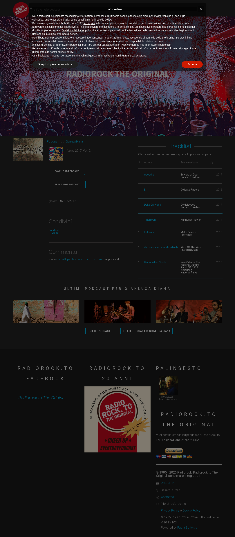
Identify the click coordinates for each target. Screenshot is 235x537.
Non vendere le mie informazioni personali (146, 44)
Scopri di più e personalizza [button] (55, 64)
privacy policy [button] (65, 51)
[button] (201, 9)
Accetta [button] (192, 64)
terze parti (89, 23)
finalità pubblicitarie (73, 30)
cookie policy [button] (104, 19)
